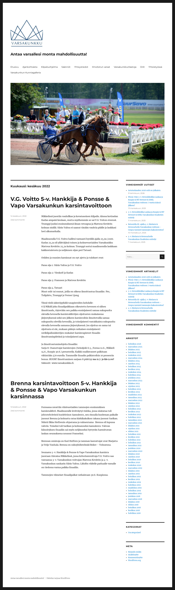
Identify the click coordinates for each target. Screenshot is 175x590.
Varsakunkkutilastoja (125, 67)
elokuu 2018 (133, 505)
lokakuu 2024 (134, 361)
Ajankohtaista (29, 67)
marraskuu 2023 (135, 380)
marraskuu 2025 (135, 347)
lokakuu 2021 (133, 426)
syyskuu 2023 (134, 386)
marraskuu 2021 (135, 423)
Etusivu (15, 67)
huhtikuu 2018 (134, 513)
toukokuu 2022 (134, 414)
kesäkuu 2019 (134, 479)
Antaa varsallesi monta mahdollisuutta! (49, 54)
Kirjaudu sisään (134, 552)
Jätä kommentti (18, 220)
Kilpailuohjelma (49, 67)
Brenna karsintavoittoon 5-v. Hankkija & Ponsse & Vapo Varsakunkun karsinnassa (64, 390)
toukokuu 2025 (134, 355)
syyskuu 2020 (134, 457)
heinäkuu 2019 (134, 476)
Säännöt (65, 67)
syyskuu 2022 (134, 406)
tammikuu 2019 (135, 493)
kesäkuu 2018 (134, 510)
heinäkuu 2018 (134, 507)
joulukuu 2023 (134, 378)
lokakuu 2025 (134, 349)
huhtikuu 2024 (134, 375)
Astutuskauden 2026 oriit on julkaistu (144, 190)
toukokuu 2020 (134, 465)
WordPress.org (134, 560)
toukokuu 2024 (134, 372)
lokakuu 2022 (134, 403)
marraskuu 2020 (135, 451)
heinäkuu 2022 (134, 409)
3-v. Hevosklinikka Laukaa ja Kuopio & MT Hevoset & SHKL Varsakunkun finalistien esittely (146, 215)
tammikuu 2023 (135, 397)
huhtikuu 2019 (134, 485)
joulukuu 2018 (134, 496)
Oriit (142, 67)
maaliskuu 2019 (135, 488)
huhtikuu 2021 (134, 440)
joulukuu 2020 (134, 448)
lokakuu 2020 (134, 454)
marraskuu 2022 (135, 400)
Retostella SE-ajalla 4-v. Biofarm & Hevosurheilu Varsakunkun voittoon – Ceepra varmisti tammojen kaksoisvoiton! (146, 227)
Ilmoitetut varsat (101, 67)
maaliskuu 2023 (135, 395)
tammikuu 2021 (134, 445)
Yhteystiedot (81, 67)
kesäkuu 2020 (134, 462)
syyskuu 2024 (134, 364)
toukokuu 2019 (134, 482)
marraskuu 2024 (135, 358)
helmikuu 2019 (134, 491)
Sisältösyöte (133, 555)
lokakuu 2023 (134, 383)
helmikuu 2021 (134, 443)
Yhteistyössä (155, 67)
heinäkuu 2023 (134, 389)
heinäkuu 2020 (134, 459)
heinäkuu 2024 (134, 366)
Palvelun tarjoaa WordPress (58, 578)
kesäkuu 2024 (134, 369)
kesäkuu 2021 (134, 437)
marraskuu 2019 (135, 468)
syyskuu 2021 (134, 428)
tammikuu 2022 (135, 420)
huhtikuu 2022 (134, 417)
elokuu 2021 (133, 431)
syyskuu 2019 (134, 474)
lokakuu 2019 (134, 471)
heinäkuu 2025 (134, 352)
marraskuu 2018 (135, 499)
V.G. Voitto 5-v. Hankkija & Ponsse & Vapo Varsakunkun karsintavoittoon (61, 202)
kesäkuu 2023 (134, 392)
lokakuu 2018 (133, 502)
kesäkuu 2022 (134, 412)
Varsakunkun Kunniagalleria (26, 72)
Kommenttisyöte (135, 557)
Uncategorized (134, 532)
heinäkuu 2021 (134, 434)
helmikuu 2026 (134, 344)
